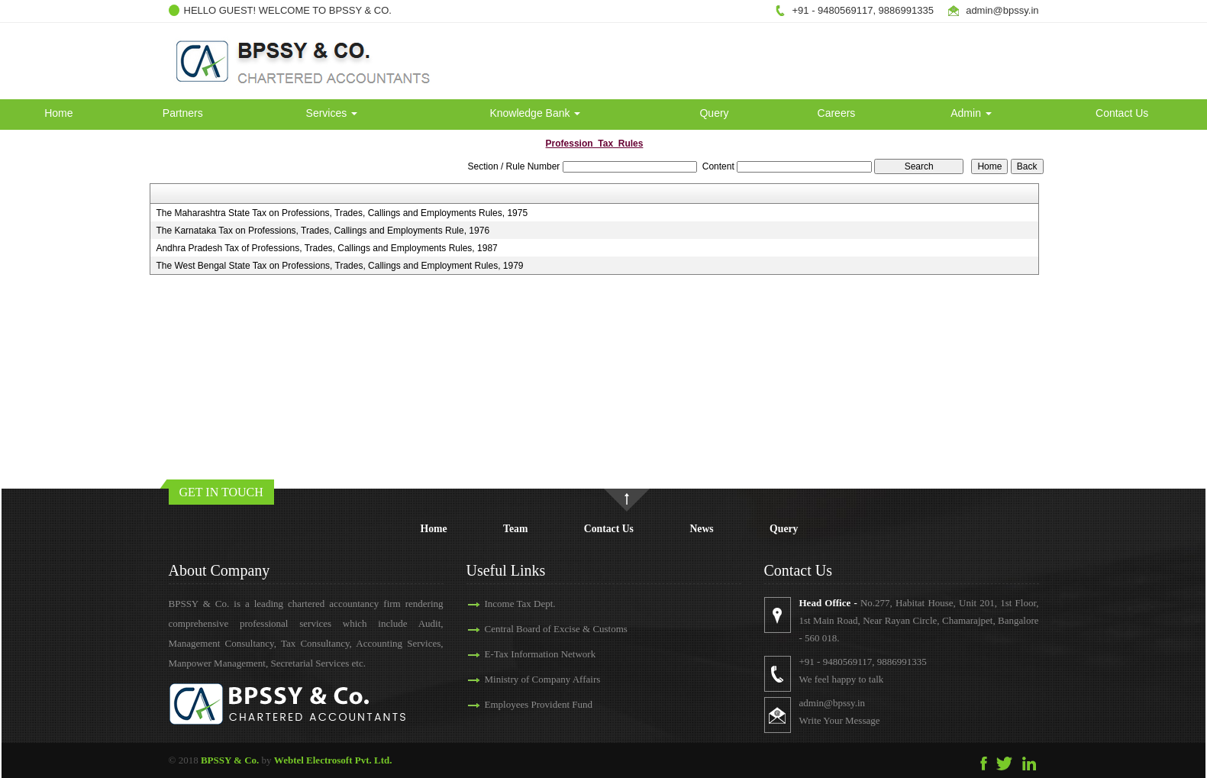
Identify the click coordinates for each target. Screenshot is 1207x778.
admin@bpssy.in (832, 703)
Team (515, 528)
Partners (183, 113)
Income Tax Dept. (520, 603)
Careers (837, 113)
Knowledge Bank (534, 113)
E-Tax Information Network (540, 654)
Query (713, 113)
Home (58, 113)
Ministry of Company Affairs (543, 679)
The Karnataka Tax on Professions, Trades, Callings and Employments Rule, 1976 (322, 230)
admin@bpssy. (998, 10)
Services (332, 113)
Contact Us (1122, 113)
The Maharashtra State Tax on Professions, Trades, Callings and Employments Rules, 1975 (342, 213)
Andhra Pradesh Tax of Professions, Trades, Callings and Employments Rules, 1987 (326, 248)
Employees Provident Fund (539, 704)
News (701, 528)
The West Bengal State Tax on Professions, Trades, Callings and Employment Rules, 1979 (339, 265)
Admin (971, 113)
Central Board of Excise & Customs (556, 628)
